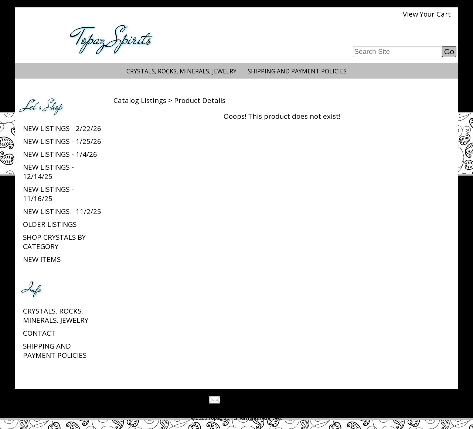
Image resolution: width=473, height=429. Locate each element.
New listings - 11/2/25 (62, 211)
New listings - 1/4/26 (60, 154)
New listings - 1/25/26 (62, 141)
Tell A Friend (243, 400)
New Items (42, 259)
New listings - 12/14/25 (48, 171)
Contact (39, 333)
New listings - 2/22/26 (62, 128)
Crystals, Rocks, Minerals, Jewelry (181, 71)
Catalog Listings (139, 100)
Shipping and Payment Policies (297, 71)
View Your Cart (427, 13)
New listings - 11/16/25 (48, 193)
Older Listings (49, 224)
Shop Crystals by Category (54, 241)
